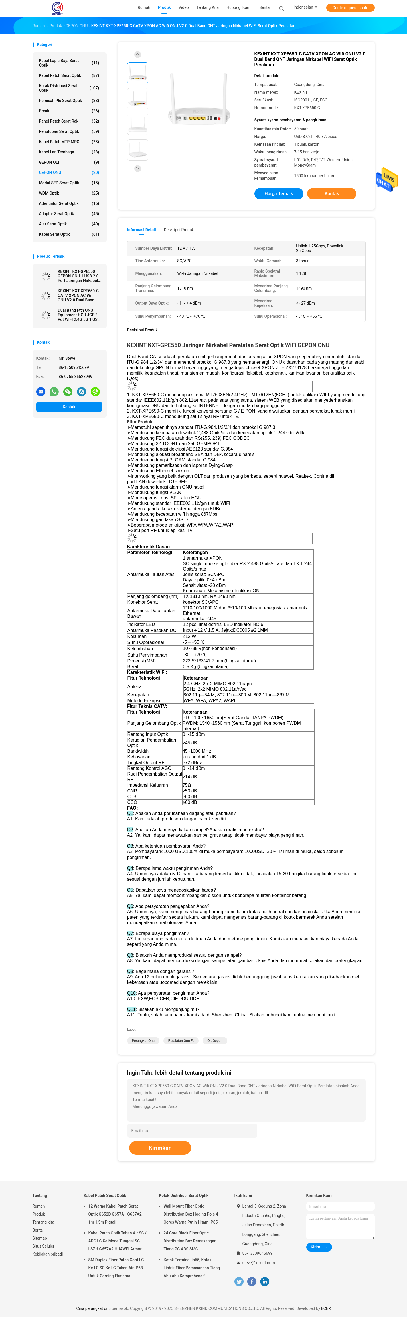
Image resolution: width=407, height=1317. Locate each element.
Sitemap (40, 1238)
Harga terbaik (278, 193)
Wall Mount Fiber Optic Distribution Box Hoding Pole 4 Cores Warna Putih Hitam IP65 (191, 1214)
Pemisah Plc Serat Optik (69, 100)
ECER (326, 1308)
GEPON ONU (69, 172)
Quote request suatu (350, 7)
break (69, 111)
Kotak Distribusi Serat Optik (69, 88)
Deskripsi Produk (179, 229)
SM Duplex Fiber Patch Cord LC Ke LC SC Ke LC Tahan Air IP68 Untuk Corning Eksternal (116, 1268)
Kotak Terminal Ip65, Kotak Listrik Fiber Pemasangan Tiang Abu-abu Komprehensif (192, 1268)
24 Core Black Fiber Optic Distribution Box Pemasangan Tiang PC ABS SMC (190, 1241)
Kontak (69, 407)
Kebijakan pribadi (48, 1254)
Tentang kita (43, 1222)
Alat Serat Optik (69, 224)
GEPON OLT (69, 162)
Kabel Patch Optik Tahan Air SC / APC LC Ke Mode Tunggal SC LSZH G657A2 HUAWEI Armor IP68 (117, 1242)
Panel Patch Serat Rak (69, 121)
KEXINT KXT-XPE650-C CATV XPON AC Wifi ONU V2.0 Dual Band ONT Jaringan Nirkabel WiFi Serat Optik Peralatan (78, 295)
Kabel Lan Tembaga (69, 152)
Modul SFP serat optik (69, 183)
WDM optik (69, 193)
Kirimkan (160, 1147)
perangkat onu (143, 1041)
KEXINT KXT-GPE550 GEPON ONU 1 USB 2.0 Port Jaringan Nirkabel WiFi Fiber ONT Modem (78, 276)
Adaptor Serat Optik (69, 214)
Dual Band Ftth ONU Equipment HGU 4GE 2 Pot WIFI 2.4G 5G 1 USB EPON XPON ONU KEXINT (79, 315)
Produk (39, 1214)
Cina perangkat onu (93, 1308)
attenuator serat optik (69, 203)
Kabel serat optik (69, 234)
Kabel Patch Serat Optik (69, 75)
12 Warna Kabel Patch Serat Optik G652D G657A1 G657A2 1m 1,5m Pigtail (115, 1214)
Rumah (39, 1206)
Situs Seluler (43, 1246)
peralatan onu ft (181, 1041)
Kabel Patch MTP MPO (69, 142)
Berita (38, 1230)
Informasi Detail (141, 229)
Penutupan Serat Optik (69, 131)
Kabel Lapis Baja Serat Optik (69, 62)
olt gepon (214, 1041)
